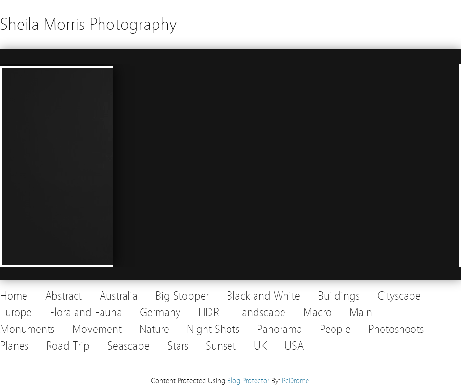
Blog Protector (248, 380)
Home (13, 295)
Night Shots (213, 329)
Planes (14, 346)
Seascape (128, 346)
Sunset (221, 346)
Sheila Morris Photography (88, 24)
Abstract (63, 295)
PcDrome (295, 380)
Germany (160, 312)
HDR (208, 312)
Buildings (338, 295)
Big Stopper (182, 295)
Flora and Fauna (86, 312)
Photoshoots (396, 329)
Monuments (27, 329)
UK (260, 346)
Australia (119, 295)
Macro (317, 312)
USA (294, 346)
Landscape (261, 312)
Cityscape (399, 295)
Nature (154, 329)
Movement (97, 329)
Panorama (279, 329)
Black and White (263, 295)
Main (360, 312)
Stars (177, 346)
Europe (16, 312)
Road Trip (68, 346)
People (335, 329)
